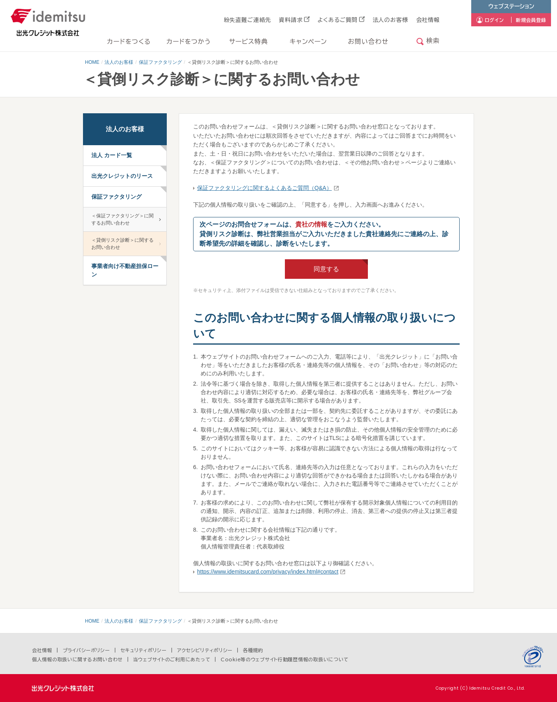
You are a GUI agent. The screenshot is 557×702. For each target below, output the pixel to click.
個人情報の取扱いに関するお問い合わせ (77, 659)
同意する (326, 269)
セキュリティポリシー (143, 650)
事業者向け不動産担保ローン (124, 270)
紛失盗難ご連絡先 (247, 20)
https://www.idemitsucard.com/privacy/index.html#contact (267, 571)
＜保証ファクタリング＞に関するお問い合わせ (122, 219)
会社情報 (428, 20)
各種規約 (253, 650)
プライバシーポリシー (86, 650)
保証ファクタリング (160, 62)
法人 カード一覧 (111, 155)
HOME (92, 62)
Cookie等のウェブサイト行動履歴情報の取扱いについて (285, 659)
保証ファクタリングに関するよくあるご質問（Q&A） (264, 188)
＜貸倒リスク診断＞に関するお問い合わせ (122, 243)
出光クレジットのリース (122, 176)
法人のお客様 (390, 20)
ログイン (494, 20)
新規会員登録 (531, 20)
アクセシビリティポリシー (205, 650)
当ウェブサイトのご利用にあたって (172, 659)
